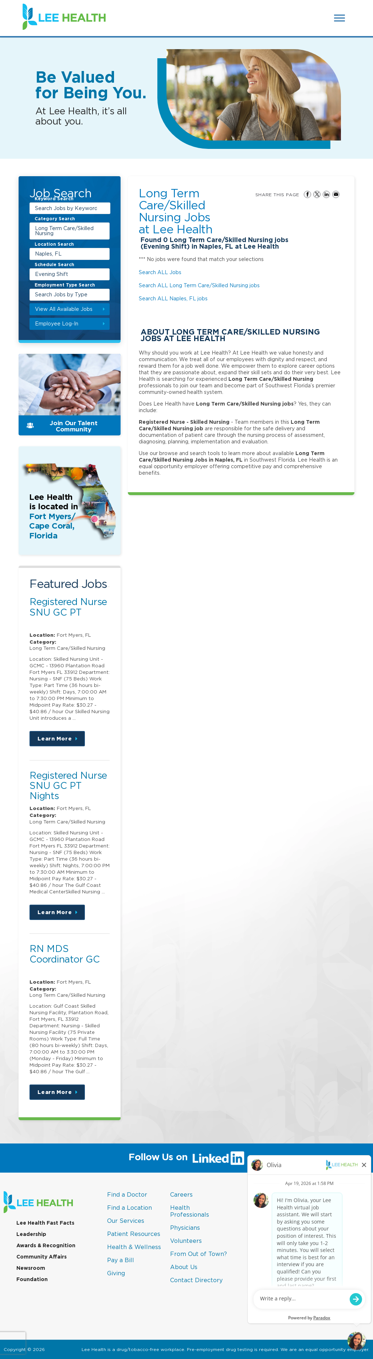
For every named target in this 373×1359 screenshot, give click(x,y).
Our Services (125, 1220)
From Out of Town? (198, 1254)
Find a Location (129, 1207)
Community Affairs (41, 1256)
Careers (181, 1194)
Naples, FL (48, 253)
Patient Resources (133, 1233)
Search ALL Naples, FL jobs (173, 298)
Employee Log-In (56, 323)
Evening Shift (51, 274)
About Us (183, 1267)
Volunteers (186, 1240)
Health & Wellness (134, 1247)
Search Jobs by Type (61, 294)
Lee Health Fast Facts (45, 1223)
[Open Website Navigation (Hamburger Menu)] (340, 18)
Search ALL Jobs (160, 272)
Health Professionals (189, 1211)
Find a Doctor (127, 1194)
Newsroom (30, 1268)
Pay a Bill (120, 1260)
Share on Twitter (317, 194)
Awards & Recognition (45, 1245)
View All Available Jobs (64, 309)
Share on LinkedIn (326, 194)
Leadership (31, 1234)
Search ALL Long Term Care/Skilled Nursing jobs (199, 285)
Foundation (32, 1279)
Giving (116, 1273)
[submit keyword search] (103, 208)
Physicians (185, 1227)
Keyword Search (54, 199)
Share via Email (335, 194)
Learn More (61, 741)
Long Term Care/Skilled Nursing (64, 230)
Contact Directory (196, 1280)
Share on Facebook (307, 194)
